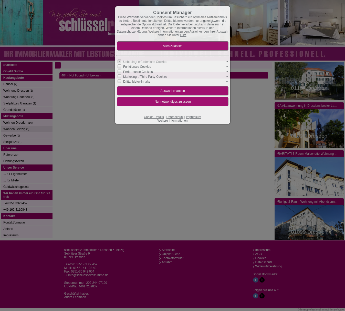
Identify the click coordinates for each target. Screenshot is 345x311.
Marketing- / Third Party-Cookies (145, 77)
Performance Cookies (138, 71)
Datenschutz (174, 117)
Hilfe (183, 35)
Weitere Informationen (173, 120)
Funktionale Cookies (137, 67)
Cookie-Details (154, 117)
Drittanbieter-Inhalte (136, 81)
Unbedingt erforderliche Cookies (145, 62)
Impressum (193, 117)
